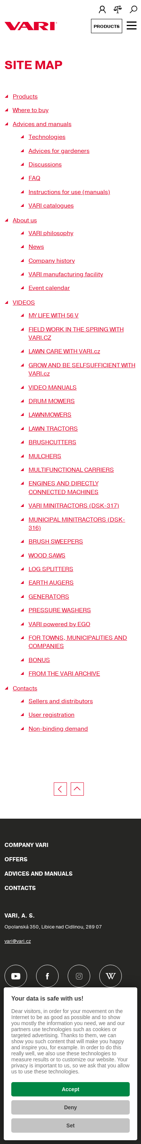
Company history (52, 261)
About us (25, 220)
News (36, 247)
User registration (51, 715)
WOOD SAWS (47, 555)
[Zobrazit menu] (131, 25)
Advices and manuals (42, 124)
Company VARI (27, 845)
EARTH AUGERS (51, 583)
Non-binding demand (58, 729)
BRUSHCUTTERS (52, 442)
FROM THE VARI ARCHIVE (64, 674)
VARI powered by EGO (59, 624)
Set (71, 1125)
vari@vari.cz (18, 941)
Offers (16, 859)
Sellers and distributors (61, 701)
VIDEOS (24, 303)
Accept (70, 1089)
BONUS (39, 660)
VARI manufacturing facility (66, 274)
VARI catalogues (51, 206)
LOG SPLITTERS (51, 569)
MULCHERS (45, 456)
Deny (70, 1107)
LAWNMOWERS (50, 415)
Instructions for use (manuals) (69, 192)
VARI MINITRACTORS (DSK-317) (74, 506)
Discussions (45, 164)
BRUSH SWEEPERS (56, 541)
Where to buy (31, 110)
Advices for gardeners (59, 151)
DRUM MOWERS (52, 401)
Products (107, 26)
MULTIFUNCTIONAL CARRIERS (71, 470)
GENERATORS (49, 597)
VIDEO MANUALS (53, 387)
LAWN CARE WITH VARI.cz (64, 351)
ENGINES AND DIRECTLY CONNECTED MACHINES (64, 487)
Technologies (47, 137)
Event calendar (49, 288)
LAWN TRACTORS (53, 429)
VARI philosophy (51, 233)
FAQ (34, 178)
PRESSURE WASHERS (60, 610)
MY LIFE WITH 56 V (54, 315)
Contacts (25, 688)
